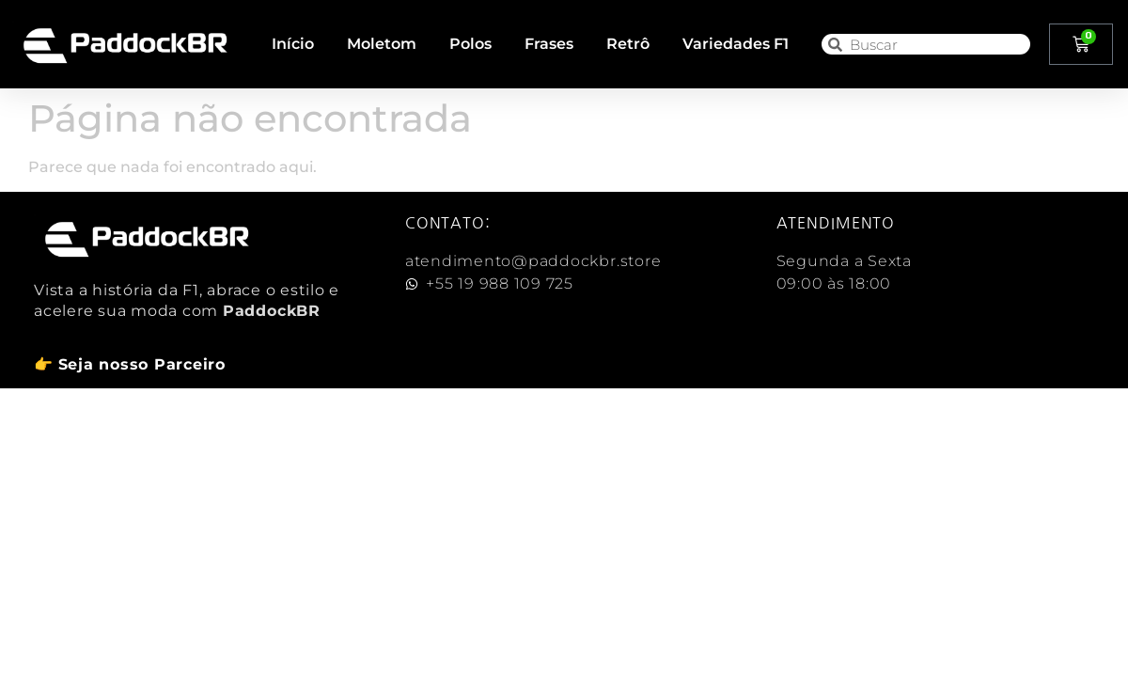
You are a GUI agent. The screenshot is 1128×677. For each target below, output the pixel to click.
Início (293, 44)
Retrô (628, 44)
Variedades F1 (735, 44)
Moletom (381, 44)
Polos (470, 44)
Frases (549, 44)
